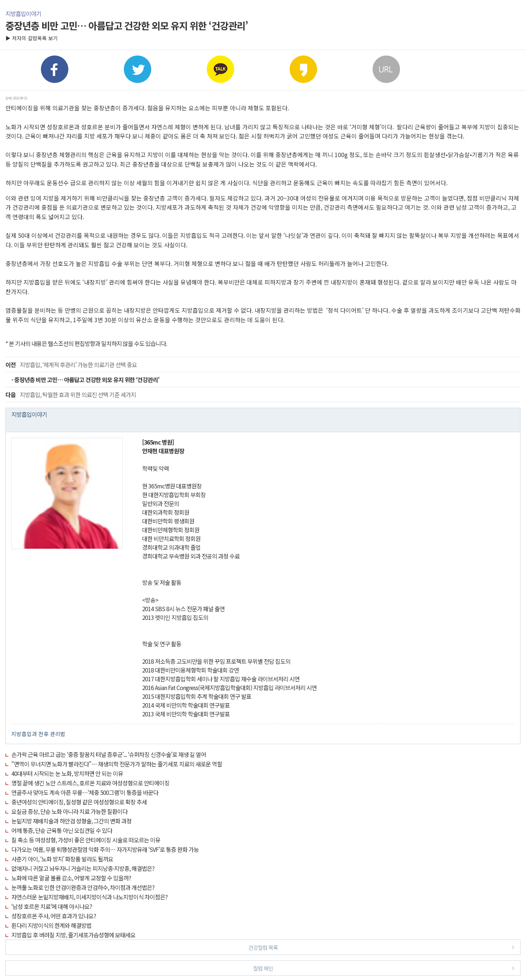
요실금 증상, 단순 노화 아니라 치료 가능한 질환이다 (69, 811)
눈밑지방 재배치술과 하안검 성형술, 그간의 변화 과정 (71, 820)
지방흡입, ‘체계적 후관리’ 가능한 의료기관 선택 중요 (71, 364)
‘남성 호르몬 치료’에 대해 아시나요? (51, 906)
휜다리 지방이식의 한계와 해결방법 (51, 925)
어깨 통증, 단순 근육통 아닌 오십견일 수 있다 (61, 830)
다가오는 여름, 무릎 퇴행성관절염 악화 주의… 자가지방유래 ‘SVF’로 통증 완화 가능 (105, 849)
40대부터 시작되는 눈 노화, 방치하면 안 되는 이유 (67, 773)
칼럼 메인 (384, 967)
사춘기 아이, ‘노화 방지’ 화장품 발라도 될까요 (62, 858)
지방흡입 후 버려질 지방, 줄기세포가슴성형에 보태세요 (73, 934)
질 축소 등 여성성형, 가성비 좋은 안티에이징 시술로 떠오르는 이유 (85, 839)
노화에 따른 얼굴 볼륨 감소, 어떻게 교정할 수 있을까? (71, 877)
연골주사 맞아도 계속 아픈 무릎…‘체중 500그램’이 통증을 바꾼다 (84, 792)
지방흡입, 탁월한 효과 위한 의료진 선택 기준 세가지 (70, 394)
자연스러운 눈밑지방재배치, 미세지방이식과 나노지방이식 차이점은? (89, 896)
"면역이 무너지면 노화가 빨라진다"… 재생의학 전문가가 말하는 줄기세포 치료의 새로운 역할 (116, 763)
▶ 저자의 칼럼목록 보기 (31, 38)
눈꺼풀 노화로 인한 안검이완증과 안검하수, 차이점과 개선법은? (83, 887)
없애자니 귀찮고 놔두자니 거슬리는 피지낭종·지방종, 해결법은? (83, 868)
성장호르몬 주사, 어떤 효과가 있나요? (53, 915)
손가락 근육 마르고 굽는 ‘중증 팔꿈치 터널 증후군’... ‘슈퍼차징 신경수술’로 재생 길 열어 (108, 754)
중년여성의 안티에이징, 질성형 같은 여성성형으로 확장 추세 (79, 801)
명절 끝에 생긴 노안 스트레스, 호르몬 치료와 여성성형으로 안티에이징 (90, 782)
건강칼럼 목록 (381, 947)
